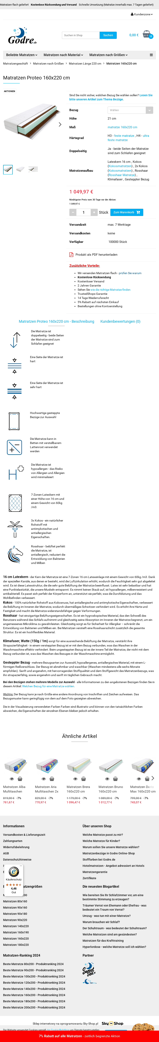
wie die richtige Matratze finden (110, 289)
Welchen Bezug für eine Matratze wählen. (48, 686)
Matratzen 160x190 (16, 932)
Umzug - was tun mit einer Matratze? (107, 915)
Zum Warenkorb (126, 212)
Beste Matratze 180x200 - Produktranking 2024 (34, 1001)
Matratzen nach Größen (108, 55)
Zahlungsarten (12, 841)
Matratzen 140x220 (16, 926)
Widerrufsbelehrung (16, 847)
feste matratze (124, 136)
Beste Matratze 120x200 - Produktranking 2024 (34, 982)
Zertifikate (89, 878)
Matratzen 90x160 (15, 907)
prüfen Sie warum (130, 273)
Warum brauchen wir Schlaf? (101, 922)
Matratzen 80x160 (15, 901)
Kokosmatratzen (120, 166)
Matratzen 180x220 (16, 944)
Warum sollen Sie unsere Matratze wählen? (111, 847)
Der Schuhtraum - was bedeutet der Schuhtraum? (115, 928)
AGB (6, 853)
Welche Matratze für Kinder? (101, 841)
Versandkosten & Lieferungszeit (24, 834)
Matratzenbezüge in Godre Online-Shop (109, 853)
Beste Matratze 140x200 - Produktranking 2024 (34, 988)
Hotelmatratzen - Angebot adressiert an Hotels (113, 865)
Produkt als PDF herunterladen (93, 254)
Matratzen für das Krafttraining (103, 940)
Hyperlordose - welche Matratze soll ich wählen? (114, 946)
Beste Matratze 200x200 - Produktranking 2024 (34, 1007)
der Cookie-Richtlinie (58, 1030)
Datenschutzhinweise (17, 859)
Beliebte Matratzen (21, 55)
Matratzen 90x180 (15, 913)
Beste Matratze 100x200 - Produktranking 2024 (34, 976)
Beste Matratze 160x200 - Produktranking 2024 (34, 995)
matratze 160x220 (120, 127)
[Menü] (20, 866)
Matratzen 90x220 (15, 920)
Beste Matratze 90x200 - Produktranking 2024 (33, 970)
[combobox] (130, 110)
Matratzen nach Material (63, 55)
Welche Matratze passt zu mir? (103, 834)
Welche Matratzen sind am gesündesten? (110, 934)
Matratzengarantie (95, 872)
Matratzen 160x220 (16, 938)
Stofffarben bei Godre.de (99, 859)
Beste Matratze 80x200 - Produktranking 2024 (33, 964)
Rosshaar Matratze (122, 175)
